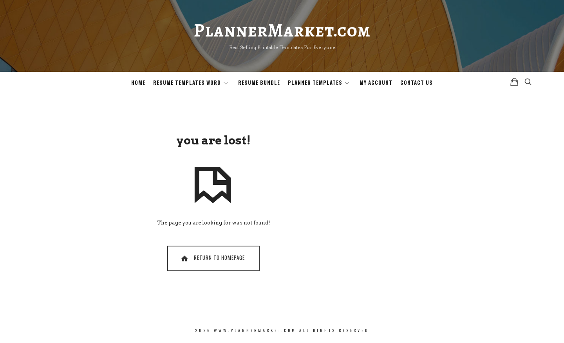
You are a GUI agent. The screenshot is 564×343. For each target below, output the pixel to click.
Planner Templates (315, 82)
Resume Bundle (259, 82)
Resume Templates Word (187, 82)
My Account (376, 82)
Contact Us (416, 82)
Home (138, 82)
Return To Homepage (212, 258)
